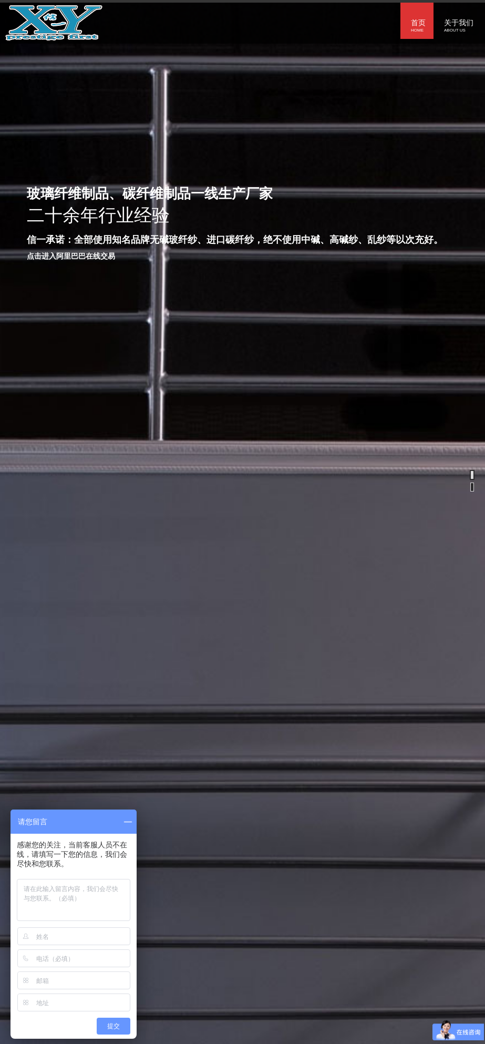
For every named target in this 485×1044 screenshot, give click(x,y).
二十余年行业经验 (98, 215)
